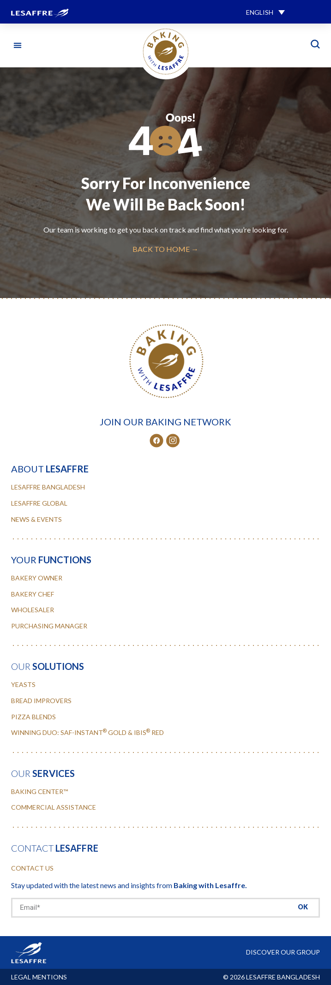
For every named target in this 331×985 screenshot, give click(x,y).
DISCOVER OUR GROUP (283, 952)
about (50, 468)
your (51, 559)
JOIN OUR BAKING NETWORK (165, 421)
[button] (265, 11)
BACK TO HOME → (165, 249)
